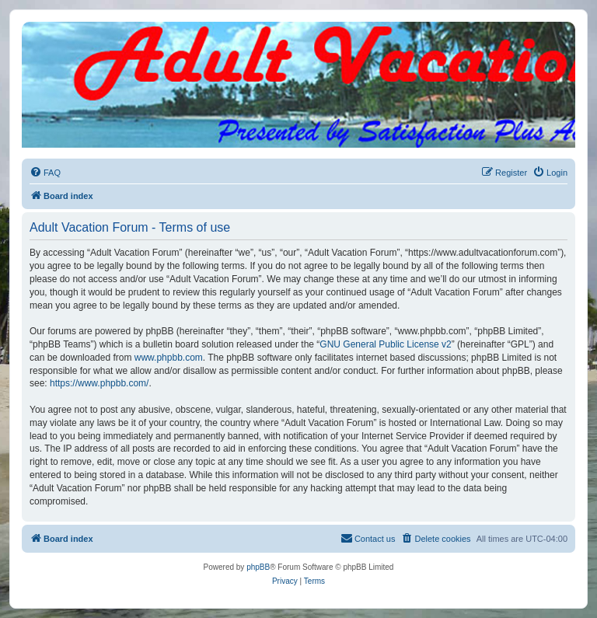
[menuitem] (45, 172)
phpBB (258, 567)
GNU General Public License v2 (385, 344)
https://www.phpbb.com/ (99, 383)
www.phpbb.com (168, 357)
